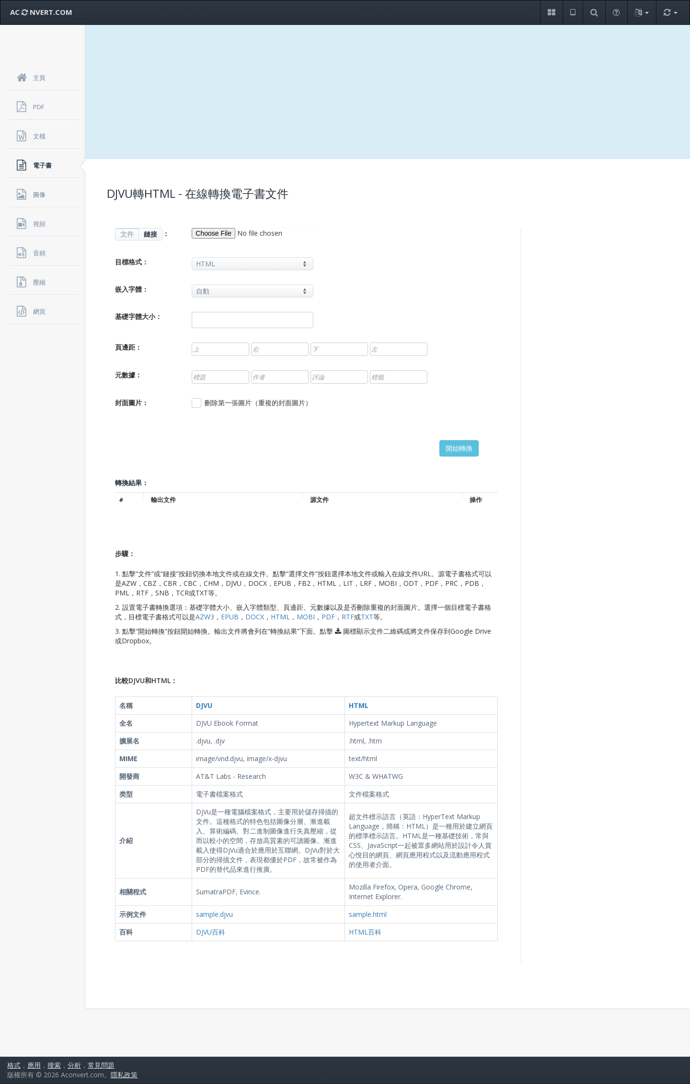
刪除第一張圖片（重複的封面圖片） (252, 403)
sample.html (368, 914)
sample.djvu (214, 914)
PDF (328, 616)
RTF (348, 616)
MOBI (306, 616)
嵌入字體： (132, 289)
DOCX (254, 616)
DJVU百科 (210, 931)
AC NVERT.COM (41, 12)
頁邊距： (128, 347)
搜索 (54, 1065)
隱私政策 (124, 1074)
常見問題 (101, 1065)
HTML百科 (365, 931)
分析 (74, 1065)
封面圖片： (132, 402)
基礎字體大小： (138, 316)
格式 (14, 1065)
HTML (280, 616)
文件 (127, 234)
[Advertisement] (387, 92)
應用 (34, 1065)
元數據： (128, 374)
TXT (367, 616)
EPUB (230, 616)
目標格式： (132, 261)
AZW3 (205, 616)
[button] (551, 12)
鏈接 (150, 234)
